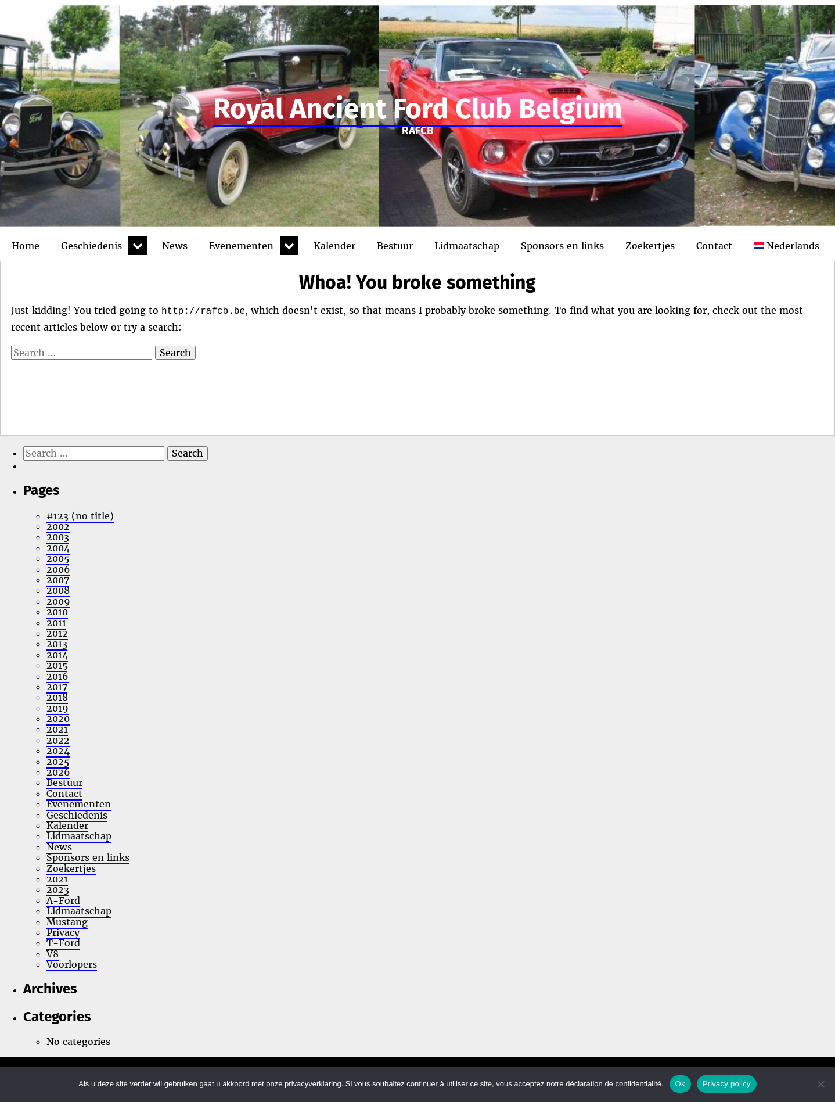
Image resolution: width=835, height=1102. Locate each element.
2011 (56, 623)
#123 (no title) (80, 516)
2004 (58, 548)
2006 (58, 569)
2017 (56, 686)
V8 (52, 954)
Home (25, 246)
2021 (57, 729)
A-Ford (63, 900)
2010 (57, 612)
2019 (57, 708)
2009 (58, 601)
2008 (58, 590)
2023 (57, 889)
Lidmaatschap (466, 246)
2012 (57, 633)
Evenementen (241, 246)
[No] (820, 1084)
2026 (58, 772)
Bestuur (395, 246)
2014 (57, 655)
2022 (58, 740)
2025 (57, 761)
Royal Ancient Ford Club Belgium (417, 108)
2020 (58, 718)
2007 (57, 580)
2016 (57, 676)
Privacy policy (727, 1083)
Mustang (67, 922)
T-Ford (63, 943)
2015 (56, 665)
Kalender (334, 246)
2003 (57, 537)
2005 (57, 558)
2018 (57, 697)
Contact (714, 246)
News (175, 246)
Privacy (63, 932)
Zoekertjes (650, 246)
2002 (58, 526)
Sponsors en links (562, 246)
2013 (56, 643)
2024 (58, 750)
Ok (680, 1083)
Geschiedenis (91, 246)
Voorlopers (71, 964)
